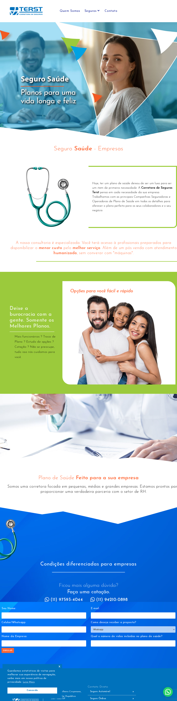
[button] (112, 690)
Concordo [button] (32, 690)
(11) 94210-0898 (112, 600)
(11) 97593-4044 (67, 600)
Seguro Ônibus (98, 697)
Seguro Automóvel (100, 690)
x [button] (60, 666)
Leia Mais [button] (29, 682)
